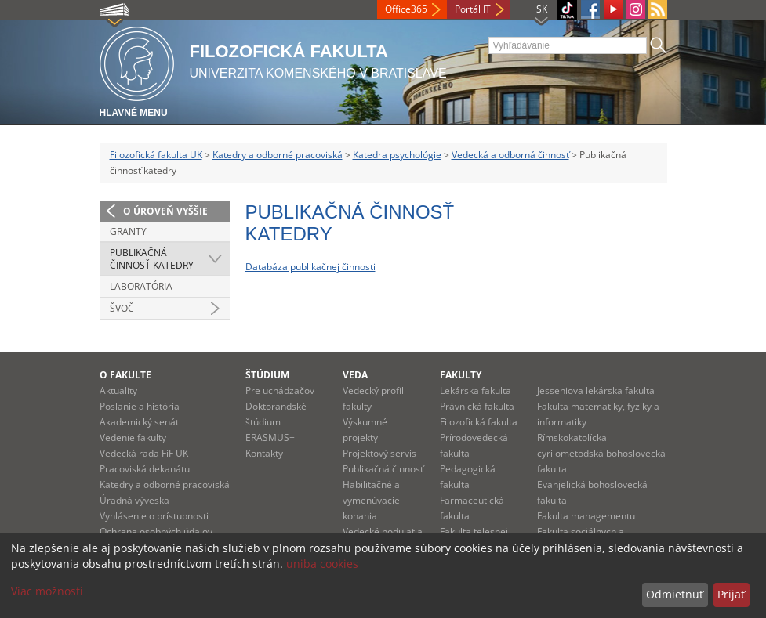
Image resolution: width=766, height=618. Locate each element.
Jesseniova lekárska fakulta (596, 390)
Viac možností (47, 591)
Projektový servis (379, 453)
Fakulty (460, 374)
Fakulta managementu (586, 515)
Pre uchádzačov (279, 390)
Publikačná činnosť (383, 468)
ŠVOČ (122, 308)
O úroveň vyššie (165, 211)
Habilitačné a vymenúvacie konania (371, 500)
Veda (355, 374)
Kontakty (264, 453)
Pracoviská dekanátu (145, 468)
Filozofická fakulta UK (156, 154)
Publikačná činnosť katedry (152, 259)
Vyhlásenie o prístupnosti (154, 515)
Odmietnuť (674, 594)
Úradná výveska (134, 500)
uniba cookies (322, 563)
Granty (128, 231)
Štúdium (267, 374)
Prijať (731, 594)
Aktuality (118, 390)
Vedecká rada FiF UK (144, 453)
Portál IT (473, 9)
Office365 (406, 9)
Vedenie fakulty (133, 437)
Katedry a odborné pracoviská (277, 154)
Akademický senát (139, 421)
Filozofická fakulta (478, 421)
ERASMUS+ (270, 437)
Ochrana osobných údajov (156, 531)
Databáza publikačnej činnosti (310, 266)
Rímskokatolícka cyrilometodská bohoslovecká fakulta (601, 453)
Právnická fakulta (477, 406)
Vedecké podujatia (383, 531)
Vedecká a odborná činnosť (510, 154)
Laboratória (141, 286)
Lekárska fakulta (475, 390)
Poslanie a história (140, 406)
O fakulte (125, 374)
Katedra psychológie (397, 154)
